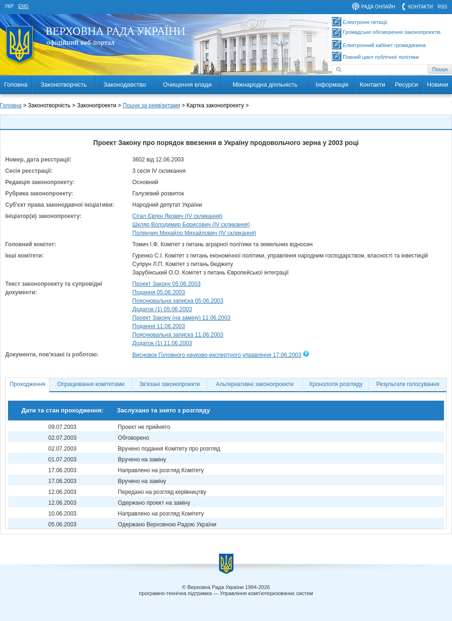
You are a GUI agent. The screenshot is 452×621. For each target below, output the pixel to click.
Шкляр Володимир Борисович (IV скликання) (191, 224)
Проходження (27, 384)
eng (23, 6)
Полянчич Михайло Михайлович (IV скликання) (194, 233)
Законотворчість (63, 84)
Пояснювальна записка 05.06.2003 (177, 301)
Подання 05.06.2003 (158, 292)
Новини (437, 84)
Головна (15, 84)
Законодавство (125, 84)
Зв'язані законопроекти (169, 384)
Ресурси (406, 84)
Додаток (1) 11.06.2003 (162, 343)
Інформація (331, 84)
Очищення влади (187, 84)
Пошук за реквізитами (151, 105)
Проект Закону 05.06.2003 (166, 284)
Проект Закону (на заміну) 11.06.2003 (181, 318)
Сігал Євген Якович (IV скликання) (177, 216)
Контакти (372, 84)
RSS (442, 6)
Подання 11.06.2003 (158, 326)
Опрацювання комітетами (91, 384)
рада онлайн (378, 6)
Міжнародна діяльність (265, 84)
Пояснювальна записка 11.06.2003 (177, 334)
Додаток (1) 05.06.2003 (162, 309)
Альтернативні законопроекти (255, 384)
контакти (420, 6)
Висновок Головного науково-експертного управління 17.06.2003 (216, 355)
